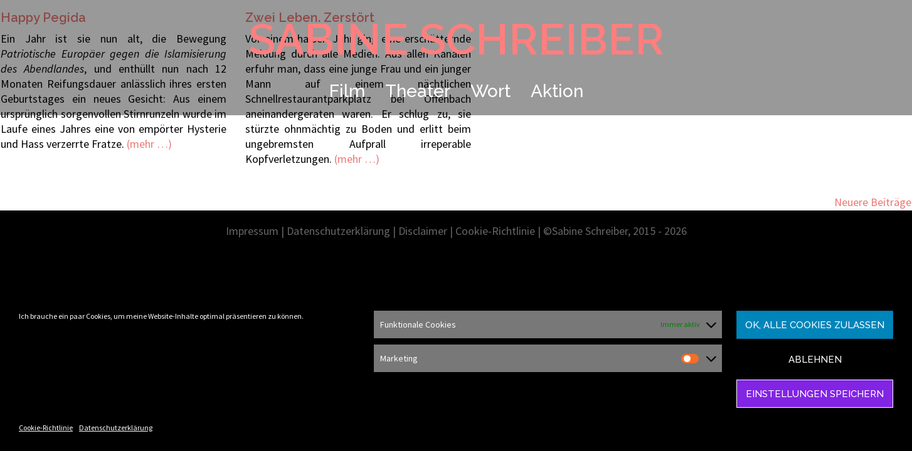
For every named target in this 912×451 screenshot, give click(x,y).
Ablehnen (815, 359)
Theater (417, 91)
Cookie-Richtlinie (46, 427)
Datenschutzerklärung (115, 427)
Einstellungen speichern (815, 394)
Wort (490, 91)
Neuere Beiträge (872, 202)
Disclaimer (422, 231)
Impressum (252, 231)
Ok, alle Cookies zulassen (814, 325)
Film (347, 91)
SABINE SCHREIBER (456, 39)
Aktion (557, 91)
